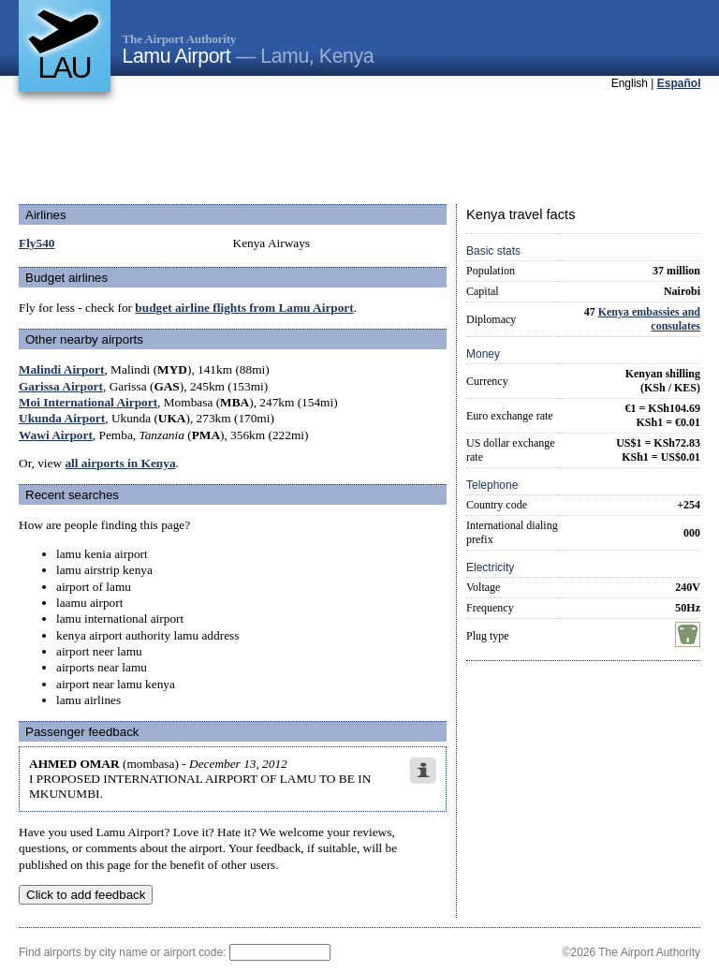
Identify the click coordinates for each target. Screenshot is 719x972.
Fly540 (37, 243)
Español (679, 83)
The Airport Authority (180, 39)
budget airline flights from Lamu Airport (244, 308)
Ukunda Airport (62, 418)
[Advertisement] (359, 149)
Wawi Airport (56, 435)
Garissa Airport (61, 386)
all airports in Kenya (120, 463)
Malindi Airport (61, 369)
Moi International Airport (88, 402)
